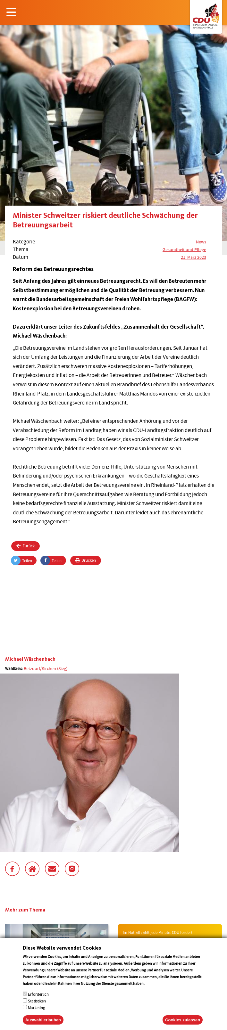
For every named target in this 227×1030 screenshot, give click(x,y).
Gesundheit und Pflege (184, 249)
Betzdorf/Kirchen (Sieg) (45, 668)
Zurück (25, 546)
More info (154, 990)
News (201, 242)
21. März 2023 (193, 257)
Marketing (36, 1014)
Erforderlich (38, 1000)
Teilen (21, 560)
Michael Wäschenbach (30, 659)
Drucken (85, 560)
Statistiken (37, 1007)
